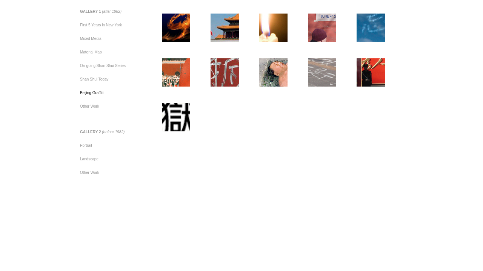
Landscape (89, 159)
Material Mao (91, 52)
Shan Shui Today (94, 79)
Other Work (89, 106)
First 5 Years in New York (101, 25)
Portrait (86, 145)
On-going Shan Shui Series (103, 66)
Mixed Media (91, 39)
